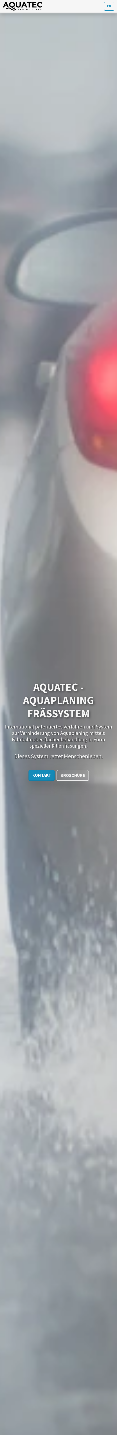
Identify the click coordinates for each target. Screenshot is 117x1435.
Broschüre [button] (72, 775)
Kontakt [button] (41, 775)
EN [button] (109, 6)
